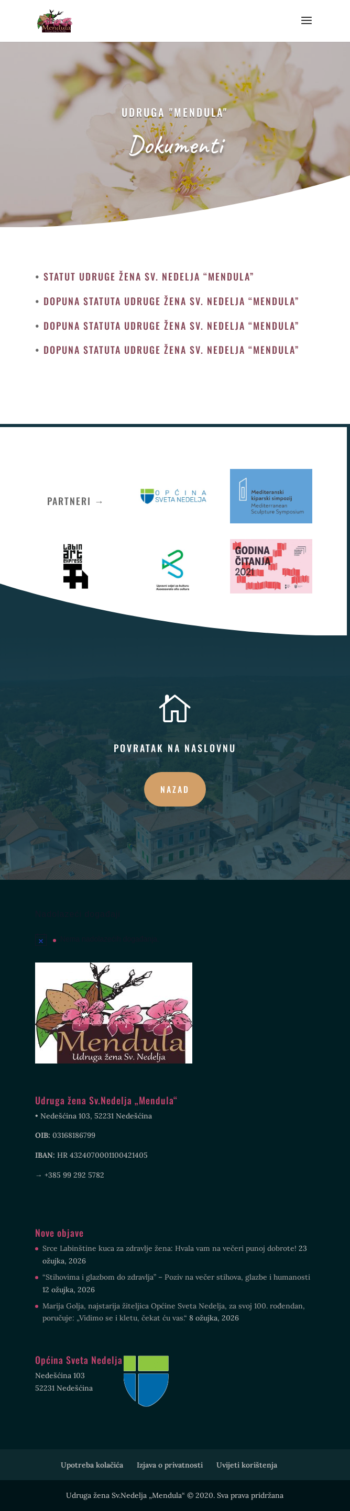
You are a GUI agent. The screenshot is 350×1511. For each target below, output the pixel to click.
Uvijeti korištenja (246, 1465)
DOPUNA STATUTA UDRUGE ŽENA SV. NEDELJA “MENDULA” (171, 301)
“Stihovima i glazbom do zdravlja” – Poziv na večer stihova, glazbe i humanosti (176, 1277)
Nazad (175, 789)
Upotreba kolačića (92, 1465)
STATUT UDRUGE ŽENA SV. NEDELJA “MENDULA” (149, 276)
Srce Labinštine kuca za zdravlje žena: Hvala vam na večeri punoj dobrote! (169, 1248)
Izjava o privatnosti (170, 1465)
